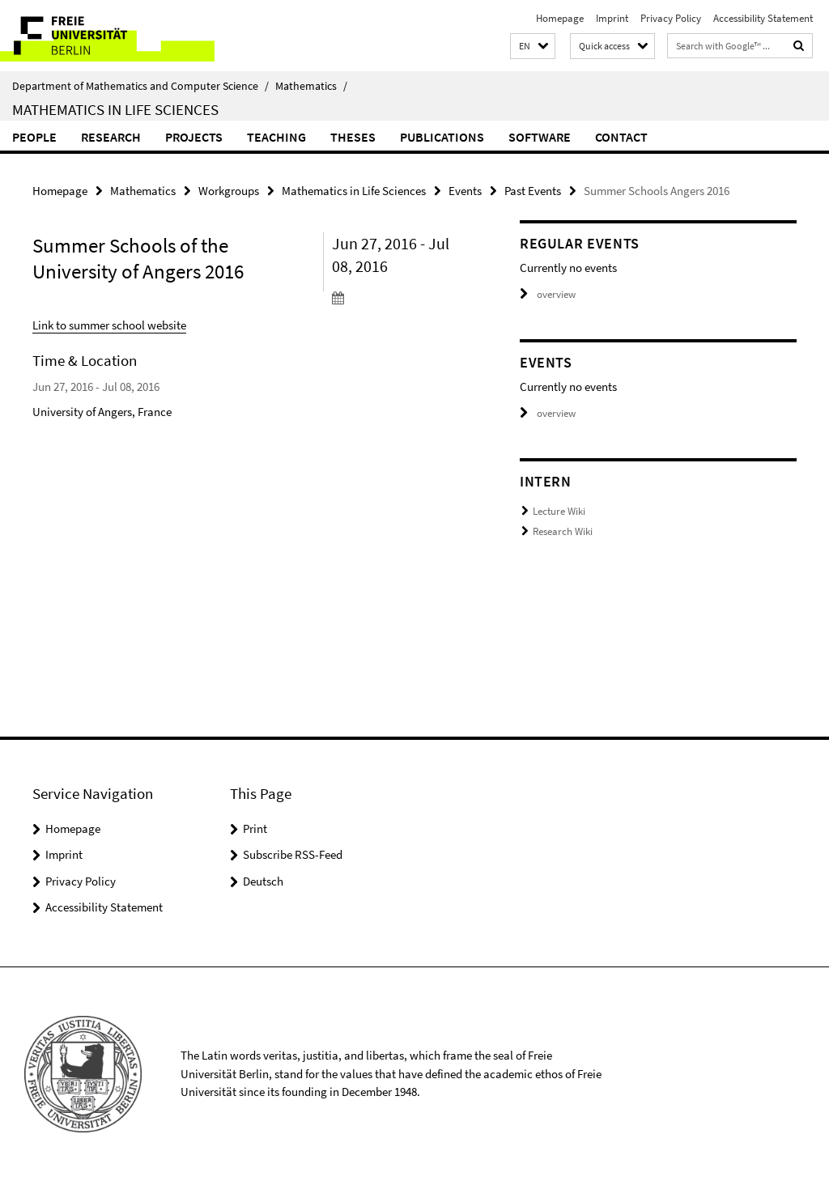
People (34, 137)
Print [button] (255, 828)
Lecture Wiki (559, 511)
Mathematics (311, 85)
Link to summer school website (109, 325)
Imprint (612, 18)
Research (111, 137)
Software (539, 137)
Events (465, 190)
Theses (353, 137)
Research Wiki (563, 531)
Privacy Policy (670, 18)
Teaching (276, 137)
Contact (621, 137)
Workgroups (228, 190)
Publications (442, 137)
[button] (532, 46)
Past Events (532, 190)
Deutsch (263, 881)
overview (548, 294)
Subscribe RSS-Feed (292, 854)
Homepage (560, 18)
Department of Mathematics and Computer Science (140, 85)
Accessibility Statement (763, 18)
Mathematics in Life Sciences (115, 109)
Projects (194, 137)
